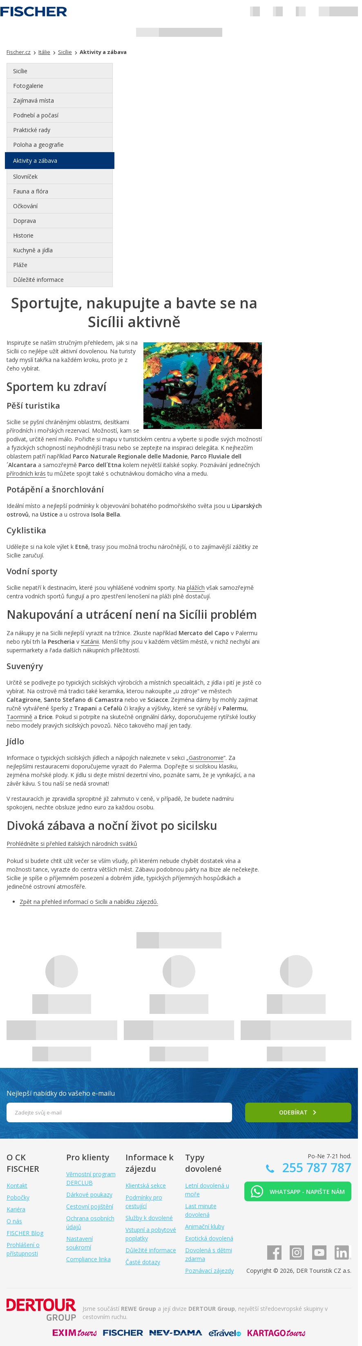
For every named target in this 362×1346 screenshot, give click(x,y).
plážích (196, 587)
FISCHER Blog (25, 1233)
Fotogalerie (28, 86)
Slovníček (25, 176)
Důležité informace (38, 279)
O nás (14, 1221)
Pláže (20, 265)
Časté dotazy (142, 1262)
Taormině (19, 717)
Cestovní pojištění (89, 1206)
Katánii (90, 641)
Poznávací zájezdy (209, 1270)
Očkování (25, 206)
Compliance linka (88, 1259)
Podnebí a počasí (35, 115)
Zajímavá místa (33, 100)
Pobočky (18, 1197)
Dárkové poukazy (89, 1194)
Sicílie (20, 71)
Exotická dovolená (209, 1238)
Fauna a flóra (30, 191)
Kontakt (17, 1185)
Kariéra (16, 1209)
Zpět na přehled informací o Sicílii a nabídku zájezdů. (89, 902)
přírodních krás (26, 473)
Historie (23, 235)
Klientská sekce (145, 1185)
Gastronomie (206, 758)
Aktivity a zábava (35, 160)
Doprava (24, 221)
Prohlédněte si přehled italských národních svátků (72, 843)
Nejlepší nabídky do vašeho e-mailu (61, 1093)
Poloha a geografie (38, 144)
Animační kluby (204, 1226)
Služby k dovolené (149, 1218)
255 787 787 (315, 1167)
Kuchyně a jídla (33, 250)
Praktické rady (31, 130)
